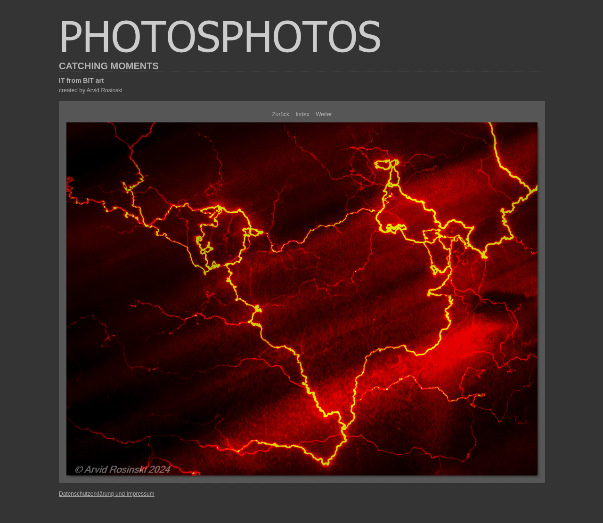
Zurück (280, 114)
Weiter (324, 114)
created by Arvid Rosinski (90, 90)
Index (302, 114)
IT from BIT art (81, 80)
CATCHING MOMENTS (109, 66)
